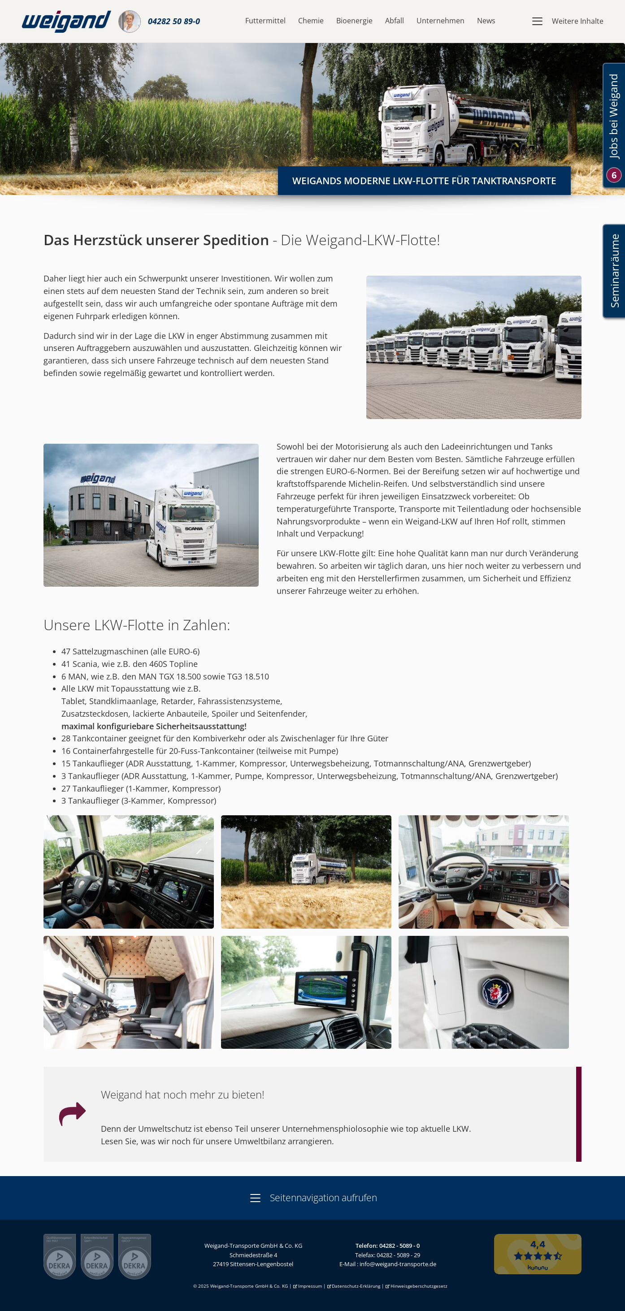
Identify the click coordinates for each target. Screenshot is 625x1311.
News (486, 21)
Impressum (310, 1286)
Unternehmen (440, 21)
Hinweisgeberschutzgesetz (419, 1286)
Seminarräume (614, 271)
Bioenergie (354, 21)
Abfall (394, 21)
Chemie (311, 21)
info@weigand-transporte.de (398, 1264)
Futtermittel (265, 21)
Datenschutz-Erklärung (356, 1286)
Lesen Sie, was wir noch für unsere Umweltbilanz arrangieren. (217, 1141)
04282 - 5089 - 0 (399, 1246)
